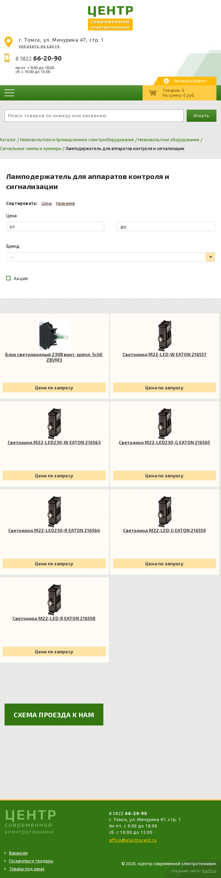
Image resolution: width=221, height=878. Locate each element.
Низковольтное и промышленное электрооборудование (77, 139)
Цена (47, 203)
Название (65, 203)
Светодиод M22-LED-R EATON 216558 (53, 618)
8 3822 (39, 58)
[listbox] (110, 257)
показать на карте (39, 46)
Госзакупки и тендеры (31, 861)
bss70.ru (209, 871)
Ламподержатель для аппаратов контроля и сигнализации (124, 148)
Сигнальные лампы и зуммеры (30, 148)
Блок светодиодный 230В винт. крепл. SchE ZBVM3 (54, 357)
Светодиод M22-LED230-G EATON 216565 (164, 442)
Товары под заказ (26, 868)
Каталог (8, 139)
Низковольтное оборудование (168, 139)
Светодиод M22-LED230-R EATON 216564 (54, 530)
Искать (201, 115)
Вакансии (18, 853)
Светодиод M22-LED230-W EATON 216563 (54, 442)
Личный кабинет (190, 81)
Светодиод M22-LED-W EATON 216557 (164, 354)
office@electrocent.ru (133, 840)
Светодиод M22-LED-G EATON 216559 (164, 530)
